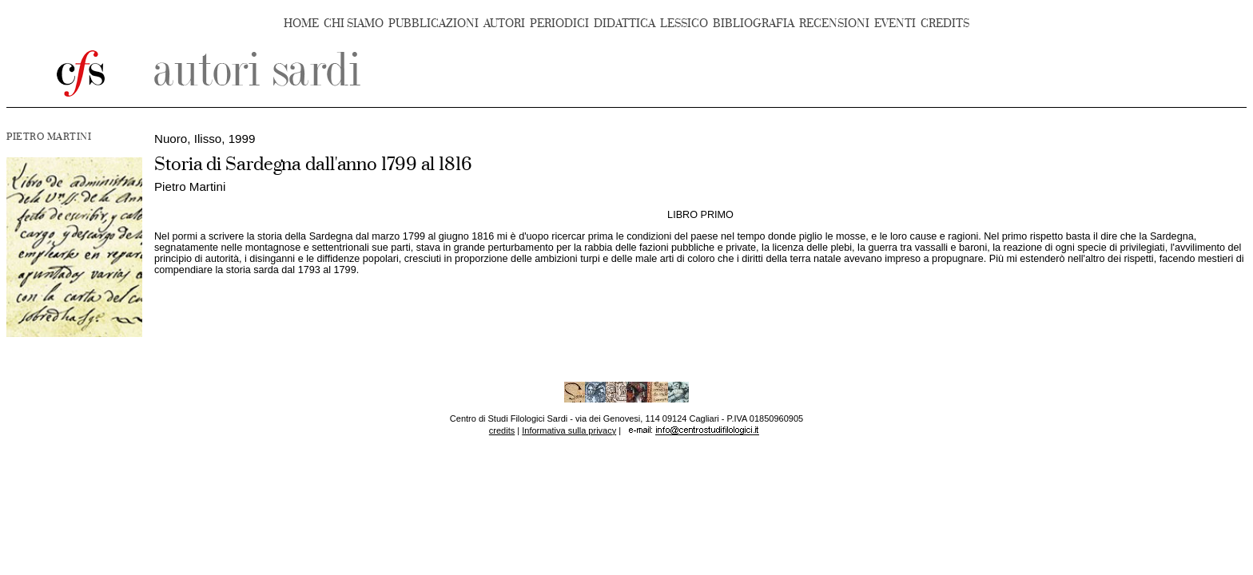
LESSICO (684, 23)
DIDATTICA (624, 23)
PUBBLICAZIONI (433, 23)
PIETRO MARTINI (48, 136)
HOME (301, 23)
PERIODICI (559, 23)
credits (502, 430)
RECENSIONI (834, 23)
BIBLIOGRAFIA (753, 23)
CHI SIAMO (354, 23)
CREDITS (945, 23)
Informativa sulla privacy (569, 430)
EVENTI (895, 23)
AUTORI (504, 23)
